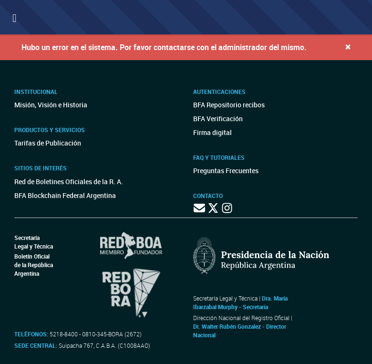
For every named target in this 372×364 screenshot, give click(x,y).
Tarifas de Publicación (47, 142)
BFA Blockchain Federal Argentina (65, 195)
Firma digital (212, 132)
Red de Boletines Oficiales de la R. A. (68, 181)
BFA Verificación (218, 118)
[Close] (348, 47)
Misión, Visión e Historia (50, 104)
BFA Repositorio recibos (229, 104)
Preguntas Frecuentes (225, 170)
